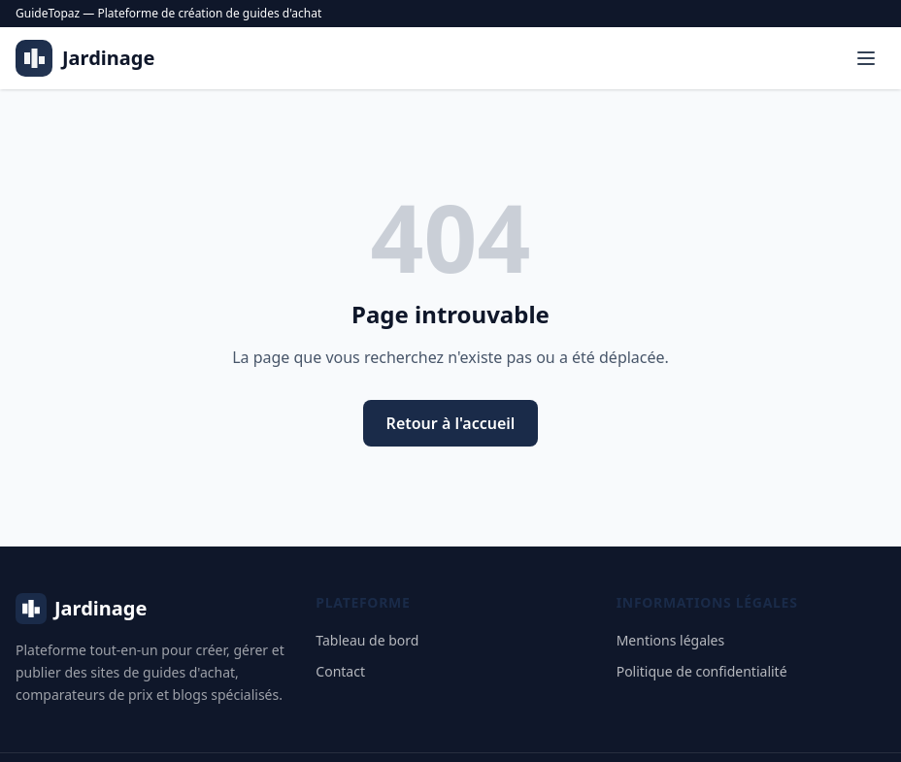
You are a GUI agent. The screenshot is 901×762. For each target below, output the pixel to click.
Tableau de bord (367, 640)
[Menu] (866, 58)
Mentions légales (671, 640)
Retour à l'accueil (451, 423)
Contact (340, 671)
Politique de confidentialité (702, 671)
